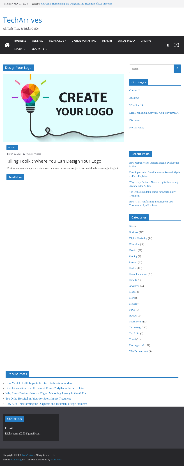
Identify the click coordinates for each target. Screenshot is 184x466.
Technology (59, 40)
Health (113, 40)
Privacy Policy (136, 127)
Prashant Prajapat (33, 154)
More (18, 49)
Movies (133, 303)
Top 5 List (134, 333)
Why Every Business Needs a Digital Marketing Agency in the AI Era (46, 393)
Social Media (133, 40)
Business (20, 40)
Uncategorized (136, 345)
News (132, 309)
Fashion (133, 250)
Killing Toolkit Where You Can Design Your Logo (52, 161)
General (38, 40)
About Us (38, 49)
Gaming (153, 40)
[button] (24, 49)
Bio (131, 226)
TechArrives (21, 20)
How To (133, 280)
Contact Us (135, 90)
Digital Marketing (88, 40)
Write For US (136, 105)
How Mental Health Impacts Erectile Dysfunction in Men (39, 383)
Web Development (138, 351)
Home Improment (138, 274)
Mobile (132, 292)
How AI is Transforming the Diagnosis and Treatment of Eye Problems (76, 3)
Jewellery (134, 286)
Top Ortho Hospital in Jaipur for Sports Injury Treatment (38, 398)
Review (133, 315)
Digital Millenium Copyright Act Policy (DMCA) (154, 113)
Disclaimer (134, 120)
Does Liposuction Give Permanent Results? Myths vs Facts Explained (46, 388)
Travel (132, 339)
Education (134, 244)
